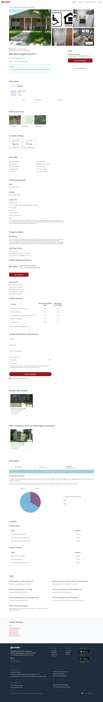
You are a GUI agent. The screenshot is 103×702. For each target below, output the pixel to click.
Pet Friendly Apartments (17, 685)
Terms (25, 693)
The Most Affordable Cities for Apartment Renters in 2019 (25, 674)
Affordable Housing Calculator (60, 685)
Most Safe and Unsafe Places (60, 671)
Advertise (68, 652)
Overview (54, 652)
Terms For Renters (32, 693)
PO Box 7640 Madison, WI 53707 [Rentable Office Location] (15, 661)
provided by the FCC (25, 326)
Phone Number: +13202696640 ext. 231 (79, 56)
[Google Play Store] (84, 660)
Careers (74, 2)
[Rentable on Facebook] (12, 659)
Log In (100, 2)
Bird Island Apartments (15, 628)
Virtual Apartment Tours (17, 687)
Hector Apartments (14, 632)
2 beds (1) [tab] (19, 86)
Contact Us (68, 650)
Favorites (81, 2)
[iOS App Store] (84, 652)
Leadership (54, 654)
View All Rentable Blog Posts (60, 676)
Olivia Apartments (13, 630)
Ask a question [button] (18, 274)
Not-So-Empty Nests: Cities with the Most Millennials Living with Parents (29, 676)
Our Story (54, 650)
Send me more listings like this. (20, 378)
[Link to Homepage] (6, 2)
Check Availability (30, 374)
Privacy (40, 693)
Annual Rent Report (15, 672)
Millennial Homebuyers (59, 673)
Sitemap (68, 654)
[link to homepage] (30, 647)
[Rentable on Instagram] (14, 659)
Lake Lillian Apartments (15, 635)
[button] (30, 27)
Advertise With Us (91, 2)
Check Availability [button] (80, 60)
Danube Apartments (14, 634)
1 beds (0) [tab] (12, 86)
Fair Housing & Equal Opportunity (61, 687)
